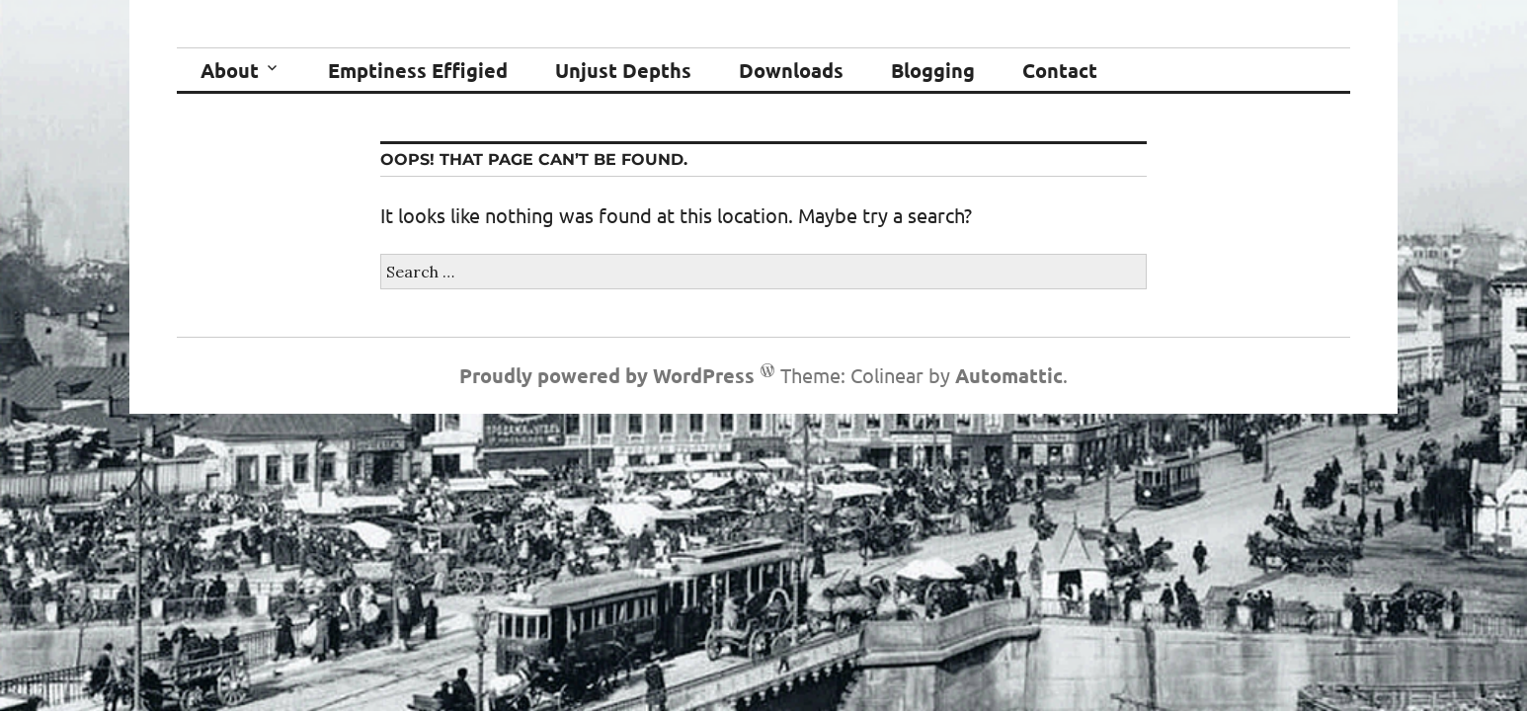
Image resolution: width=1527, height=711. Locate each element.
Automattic (1009, 375)
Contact (1059, 70)
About (230, 70)
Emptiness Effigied (418, 70)
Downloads (791, 70)
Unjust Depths (623, 70)
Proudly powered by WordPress (607, 375)
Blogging (933, 70)
